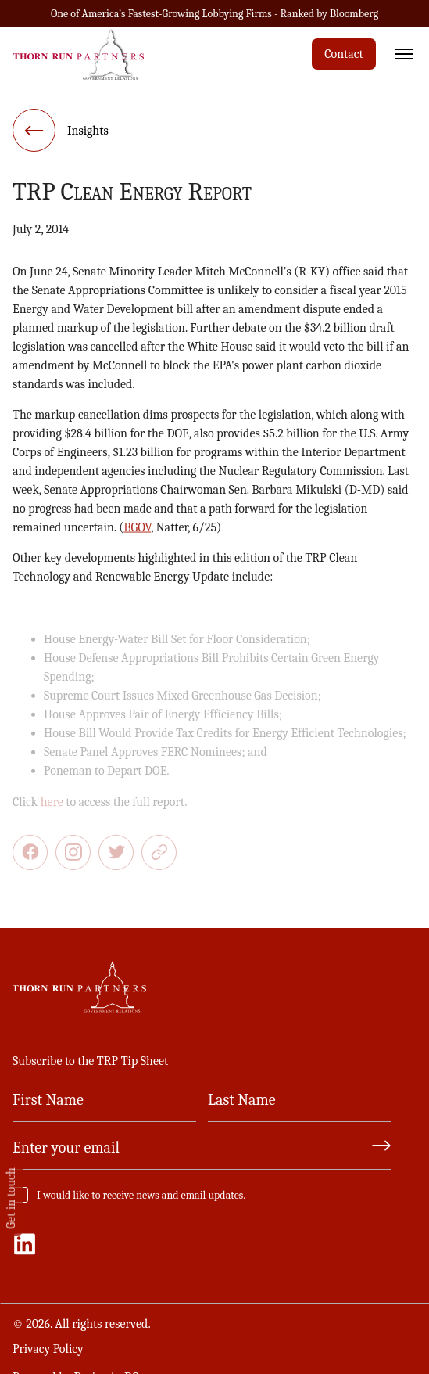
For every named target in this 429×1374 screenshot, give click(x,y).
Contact (343, 54)
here (52, 808)
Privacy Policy (48, 1349)
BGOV (137, 530)
